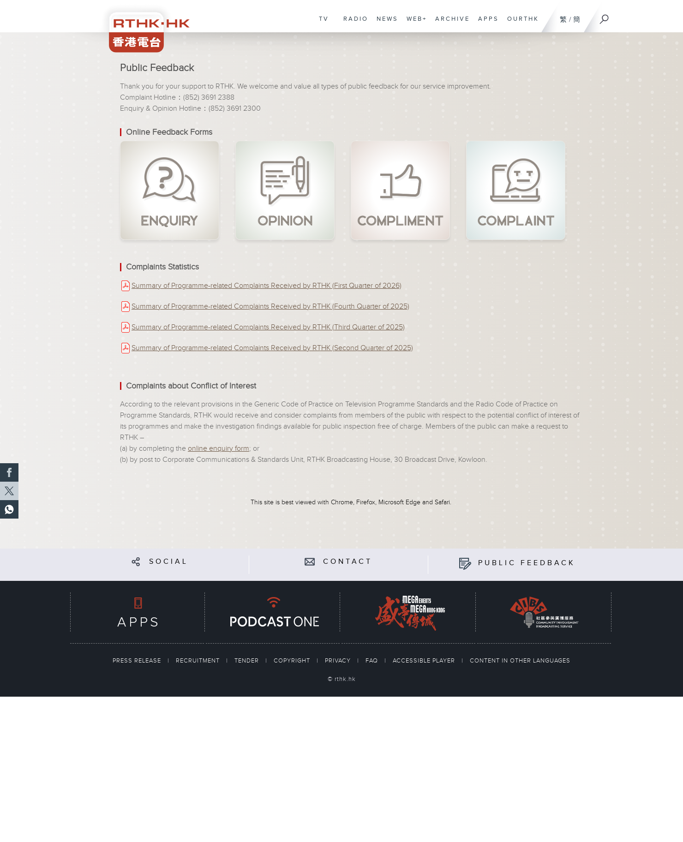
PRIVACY (339, 660)
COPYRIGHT (293, 660)
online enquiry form (218, 448)
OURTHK (521, 23)
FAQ (372, 660)
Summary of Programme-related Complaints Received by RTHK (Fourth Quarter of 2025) (270, 306)
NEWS (385, 23)
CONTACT (347, 561)
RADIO (353, 23)
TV (321, 23)
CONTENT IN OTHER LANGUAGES (520, 660)
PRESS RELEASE (138, 660)
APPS (486, 23)
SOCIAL (168, 561)
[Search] (604, 16)
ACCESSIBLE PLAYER (425, 660)
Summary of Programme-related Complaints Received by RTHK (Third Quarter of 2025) (268, 327)
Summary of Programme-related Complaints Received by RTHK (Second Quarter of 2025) (272, 348)
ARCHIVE (450, 23)
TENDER (247, 660)
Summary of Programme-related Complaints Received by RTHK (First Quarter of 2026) (266, 285)
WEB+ (414, 23)
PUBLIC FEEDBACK (526, 563)
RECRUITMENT (199, 660)
